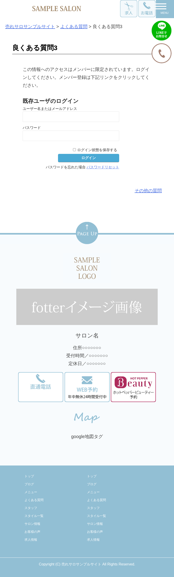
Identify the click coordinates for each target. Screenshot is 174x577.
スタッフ (30, 508)
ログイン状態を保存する (97, 150)
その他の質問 (148, 190)
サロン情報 (32, 524)
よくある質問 (34, 500)
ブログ (29, 484)
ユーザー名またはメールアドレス (50, 109)
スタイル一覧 (34, 516)
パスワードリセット (103, 167)
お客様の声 (32, 531)
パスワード (32, 128)
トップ (29, 476)
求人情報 (30, 539)
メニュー (30, 492)
